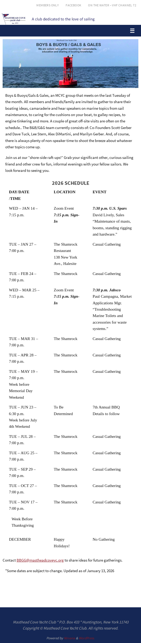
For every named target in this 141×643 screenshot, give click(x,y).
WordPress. (87, 638)
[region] (70, 63)
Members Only (47, 5)
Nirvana (69, 638)
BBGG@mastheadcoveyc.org (40, 560)
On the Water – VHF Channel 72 (112, 5)
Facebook (73, 5)
